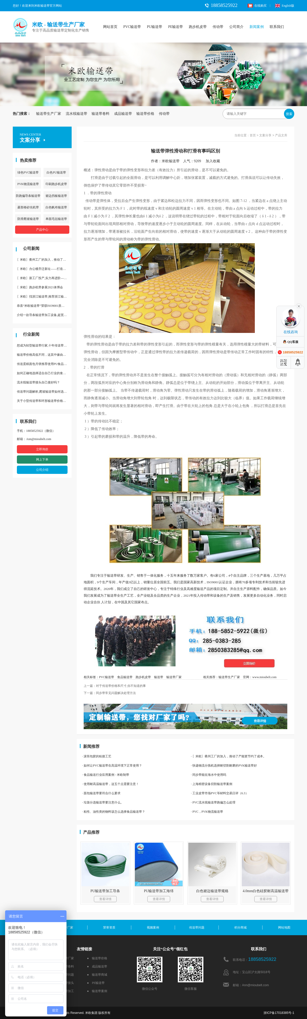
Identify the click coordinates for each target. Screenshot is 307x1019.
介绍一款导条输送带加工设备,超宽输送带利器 (44, 315)
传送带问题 (196, 927)
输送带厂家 (174, 677)
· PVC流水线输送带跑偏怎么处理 (213, 802)
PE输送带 (175, 27)
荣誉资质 (109, 927)
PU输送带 (154, 27)
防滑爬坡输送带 (28, 219)
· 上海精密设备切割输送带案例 (211, 784)
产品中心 (42, 229)
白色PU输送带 (56, 172)
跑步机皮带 (198, 27)
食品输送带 (125, 677)
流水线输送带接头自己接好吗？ (38, 382)
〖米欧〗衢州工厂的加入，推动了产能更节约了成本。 (44, 259)
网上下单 (42, 459)
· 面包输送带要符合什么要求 (101, 793)
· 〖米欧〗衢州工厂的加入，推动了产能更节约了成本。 (228, 756)
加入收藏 (215, 161)
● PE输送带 (96, 983)
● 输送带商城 (97, 974)
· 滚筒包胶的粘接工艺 (96, 756)
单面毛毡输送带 (56, 219)
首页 (253, 135)
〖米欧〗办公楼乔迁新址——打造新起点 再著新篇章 (44, 269)
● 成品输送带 (97, 966)
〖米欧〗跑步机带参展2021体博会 (40, 287)
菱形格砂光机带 (28, 207)
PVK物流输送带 (28, 184)
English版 (284, 5)
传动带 (218, 27)
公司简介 (236, 27)
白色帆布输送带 (56, 207)
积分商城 (240, 927)
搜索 (289, 114)
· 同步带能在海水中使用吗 (208, 775)
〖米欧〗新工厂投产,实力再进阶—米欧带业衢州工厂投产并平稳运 (44, 278)
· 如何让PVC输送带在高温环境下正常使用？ (112, 765)
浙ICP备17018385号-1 (279, 1013)
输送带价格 (145, 114)
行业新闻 (31, 334)
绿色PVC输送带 (28, 172)
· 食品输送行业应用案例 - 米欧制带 (105, 775)
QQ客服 (290, 342)
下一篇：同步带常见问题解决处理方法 (110, 693)
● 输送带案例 (97, 991)
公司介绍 (42, 470)
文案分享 (265, 135)
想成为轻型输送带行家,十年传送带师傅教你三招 (44, 345)
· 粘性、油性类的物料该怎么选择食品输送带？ (113, 811)
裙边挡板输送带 (56, 196)
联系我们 (277, 27)
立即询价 (42, 449)
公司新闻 (31, 248)
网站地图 (284, 927)
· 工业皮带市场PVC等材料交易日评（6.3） (219, 793)
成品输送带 (123, 114)
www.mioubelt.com (264, 677)
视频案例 (153, 927)
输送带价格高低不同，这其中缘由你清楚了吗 (44, 354)
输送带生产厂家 (48, 114)
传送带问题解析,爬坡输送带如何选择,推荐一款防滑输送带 (44, 391)
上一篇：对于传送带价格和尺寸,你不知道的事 (115, 686)
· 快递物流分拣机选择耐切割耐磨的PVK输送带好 (224, 765)
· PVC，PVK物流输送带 (207, 811)
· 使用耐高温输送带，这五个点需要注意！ (110, 784)
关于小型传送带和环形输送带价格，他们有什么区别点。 (44, 401)
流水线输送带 (76, 114)
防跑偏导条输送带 (28, 196)
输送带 (158, 677)
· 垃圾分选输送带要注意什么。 (103, 802)
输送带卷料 (100, 114)
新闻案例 (256, 27)
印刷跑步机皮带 (56, 184)
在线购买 (257, 5)
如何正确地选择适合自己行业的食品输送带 (44, 373)
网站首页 (110, 27)
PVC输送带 (132, 27)
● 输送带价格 (97, 958)
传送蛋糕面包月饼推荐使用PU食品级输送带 (44, 364)
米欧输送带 (171, 161)
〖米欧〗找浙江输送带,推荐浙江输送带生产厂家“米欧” (44, 296)
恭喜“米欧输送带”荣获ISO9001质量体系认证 (44, 306)
